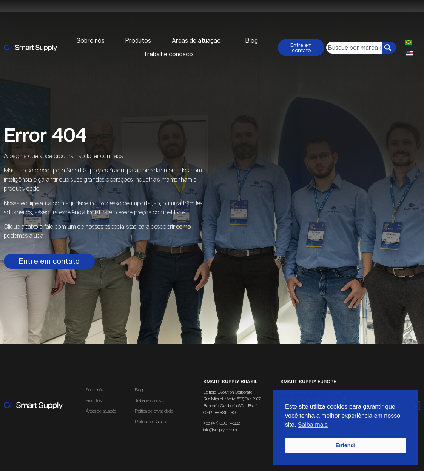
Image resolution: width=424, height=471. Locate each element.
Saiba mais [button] (313, 425)
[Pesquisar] (389, 48)
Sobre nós (91, 40)
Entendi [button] (346, 445)
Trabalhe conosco (168, 54)
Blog (251, 40)
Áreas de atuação (198, 41)
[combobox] (354, 48)
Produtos (138, 40)
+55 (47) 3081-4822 (221, 423)
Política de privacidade (154, 411)
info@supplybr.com (220, 430)
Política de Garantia (151, 421)
